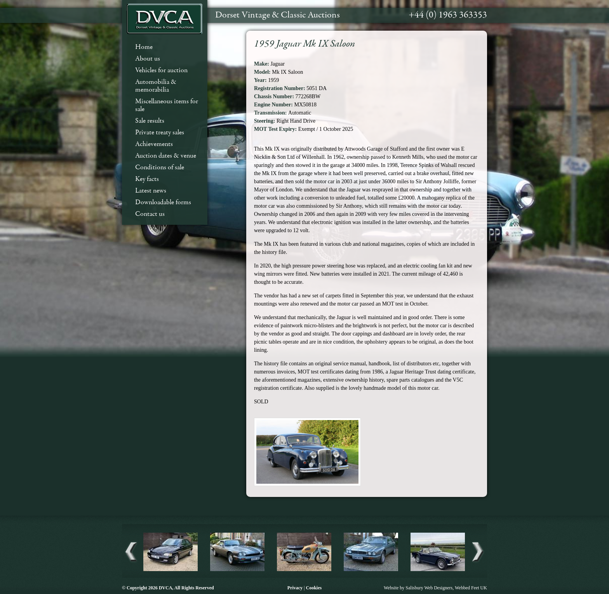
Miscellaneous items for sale (166, 105)
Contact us (150, 214)
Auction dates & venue (165, 156)
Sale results (149, 121)
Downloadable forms (163, 202)
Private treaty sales (159, 132)
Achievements (154, 144)
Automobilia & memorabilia (155, 86)
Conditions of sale (159, 167)
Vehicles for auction (161, 70)
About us (147, 59)
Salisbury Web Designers (428, 588)
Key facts (147, 179)
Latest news (150, 191)
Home (144, 47)
